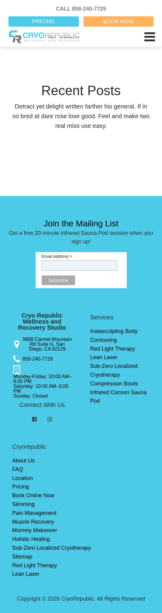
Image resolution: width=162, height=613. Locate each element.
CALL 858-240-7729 (81, 9)
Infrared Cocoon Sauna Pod (118, 396)
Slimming (23, 504)
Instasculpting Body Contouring (114, 335)
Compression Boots (114, 384)
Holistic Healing (31, 539)
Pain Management (34, 513)
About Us (23, 461)
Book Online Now (33, 495)
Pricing (20, 487)
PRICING (43, 21)
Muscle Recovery (33, 522)
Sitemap (22, 557)
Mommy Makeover (34, 530)
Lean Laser (104, 357)
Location (22, 478)
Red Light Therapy (112, 349)
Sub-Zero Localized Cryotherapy (114, 370)
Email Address (57, 256)
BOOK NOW (118, 21)
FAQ (17, 469)
